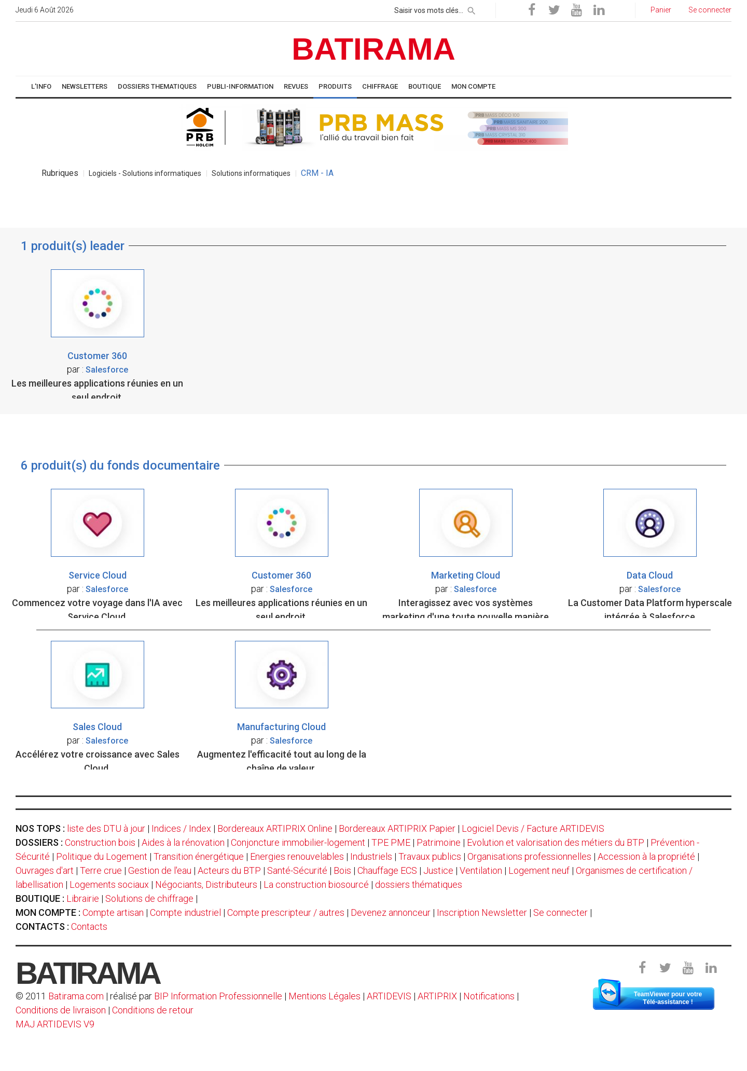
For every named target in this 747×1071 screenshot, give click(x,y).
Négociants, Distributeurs (206, 884)
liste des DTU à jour (106, 828)
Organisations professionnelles (529, 856)
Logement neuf (539, 870)
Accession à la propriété (646, 856)
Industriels (371, 856)
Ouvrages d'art (45, 870)
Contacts (89, 926)
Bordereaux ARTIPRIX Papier (397, 828)
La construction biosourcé (316, 884)
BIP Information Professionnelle (218, 996)
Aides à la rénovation (183, 842)
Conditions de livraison (61, 1010)
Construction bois (100, 842)
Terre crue (101, 870)
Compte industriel (185, 912)
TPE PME (390, 842)
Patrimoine (439, 842)
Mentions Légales (324, 996)
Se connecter (560, 912)
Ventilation (481, 870)
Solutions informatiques (251, 173)
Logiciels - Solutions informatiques (145, 173)
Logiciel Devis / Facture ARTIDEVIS (533, 828)
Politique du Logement (101, 856)
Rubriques (60, 173)
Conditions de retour (152, 1010)
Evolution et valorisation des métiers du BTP (555, 842)
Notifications (490, 996)
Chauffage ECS (387, 870)
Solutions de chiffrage (149, 898)
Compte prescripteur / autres (285, 912)
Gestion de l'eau (159, 870)
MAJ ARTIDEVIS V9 (55, 1024)
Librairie (82, 898)
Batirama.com (76, 996)
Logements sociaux (109, 884)
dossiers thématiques (418, 884)
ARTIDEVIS (389, 996)
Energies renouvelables (297, 856)
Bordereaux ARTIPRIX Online (275, 828)
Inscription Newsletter (482, 912)
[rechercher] (471, 9)
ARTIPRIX (437, 996)
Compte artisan (113, 912)
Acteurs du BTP (229, 870)
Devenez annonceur (391, 912)
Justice (438, 870)
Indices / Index (181, 828)
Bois (342, 870)
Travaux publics (429, 856)
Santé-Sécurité (297, 870)
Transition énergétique (199, 856)
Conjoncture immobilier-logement (298, 842)
